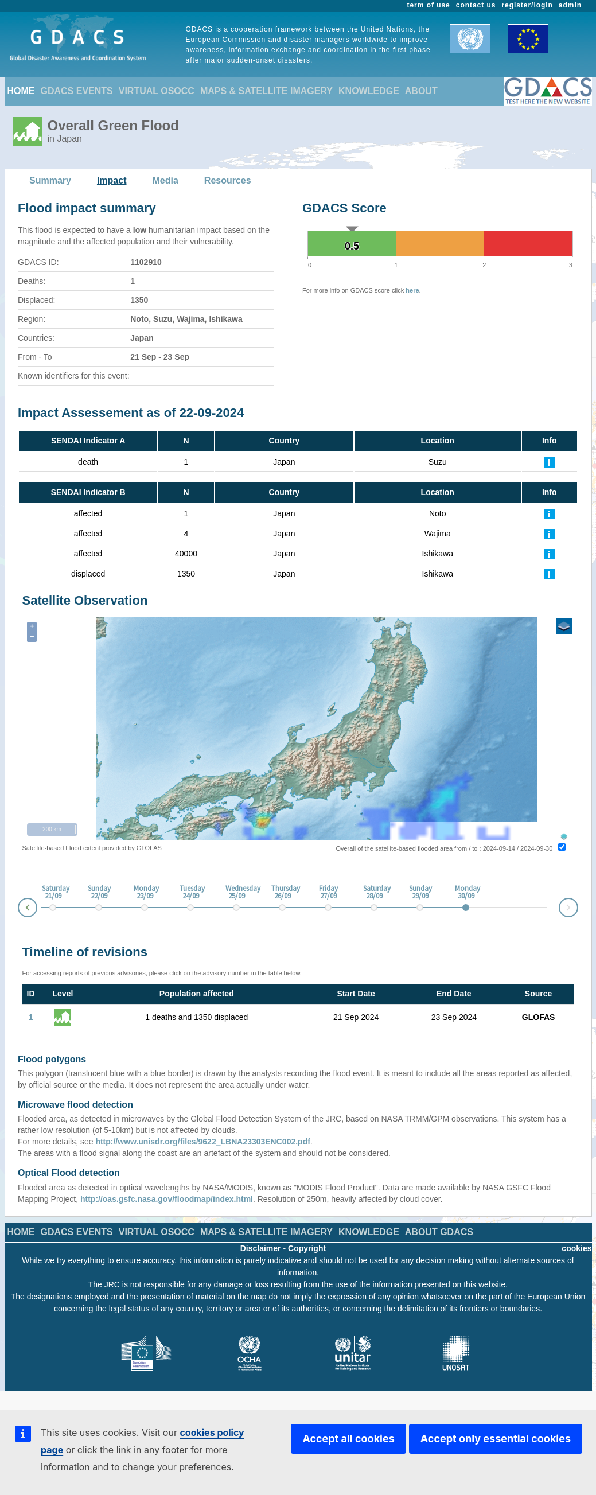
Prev (18, 909)
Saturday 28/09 (374, 893)
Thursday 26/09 (282, 893)
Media (165, 180)
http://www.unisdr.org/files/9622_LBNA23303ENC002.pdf (202, 1141)
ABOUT (421, 91)
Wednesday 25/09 (236, 893)
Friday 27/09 (328, 893)
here (412, 290)
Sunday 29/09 (420, 893)
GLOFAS (538, 1017)
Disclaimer (260, 1248)
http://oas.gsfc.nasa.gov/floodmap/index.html (166, 1199)
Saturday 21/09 (53, 893)
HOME (21, 91)
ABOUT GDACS (439, 1232)
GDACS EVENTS (77, 91)
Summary (50, 180)
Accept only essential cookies (495, 1438)
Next (577, 905)
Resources (227, 180)
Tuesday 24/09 (190, 893)
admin (570, 5)
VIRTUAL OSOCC (156, 91)
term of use (428, 5)
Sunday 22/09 (99, 893)
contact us (476, 5)
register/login (526, 5)
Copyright (307, 1248)
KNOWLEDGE (368, 91)
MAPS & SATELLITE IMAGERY (266, 91)
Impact (112, 180)
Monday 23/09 (144, 893)
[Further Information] (549, 461)
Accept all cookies (348, 1438)
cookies (576, 1248)
